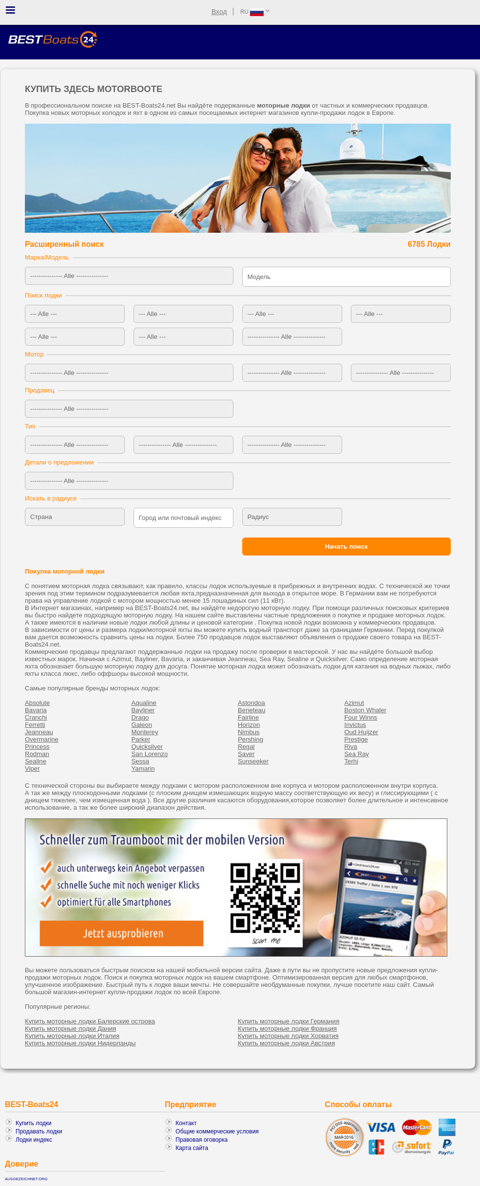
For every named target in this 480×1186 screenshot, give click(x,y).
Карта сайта (191, 1148)
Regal (246, 746)
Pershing (250, 739)
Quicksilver (147, 746)
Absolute (37, 702)
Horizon (249, 724)
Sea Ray (357, 754)
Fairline (248, 717)
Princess (37, 746)
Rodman (37, 754)
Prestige (356, 739)
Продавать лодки (39, 1131)
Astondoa (251, 702)
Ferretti (35, 724)
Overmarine (41, 739)
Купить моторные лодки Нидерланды (80, 1043)
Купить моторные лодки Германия (288, 1021)
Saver (246, 754)
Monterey (145, 732)
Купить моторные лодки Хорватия (288, 1035)
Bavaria (36, 710)
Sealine (35, 761)
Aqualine (144, 702)
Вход (219, 12)
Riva (351, 746)
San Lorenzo (150, 754)
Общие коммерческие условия (217, 1131)
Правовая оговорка (201, 1139)
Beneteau (251, 710)
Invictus (355, 724)
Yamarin (143, 768)
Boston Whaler (366, 710)
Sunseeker (253, 761)
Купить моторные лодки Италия (72, 1035)
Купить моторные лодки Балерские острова (90, 1021)
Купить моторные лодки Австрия (286, 1043)
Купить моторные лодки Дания (70, 1028)
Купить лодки (34, 1123)
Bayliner (143, 710)
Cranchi (36, 717)
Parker (141, 739)
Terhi (352, 761)
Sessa (141, 761)
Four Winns (361, 717)
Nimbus (249, 732)
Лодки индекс (34, 1139)
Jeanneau (39, 732)
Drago (140, 717)
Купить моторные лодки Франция (287, 1028)
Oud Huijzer (362, 732)
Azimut (354, 702)
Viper (32, 768)
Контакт (185, 1123)
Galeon (142, 724)
